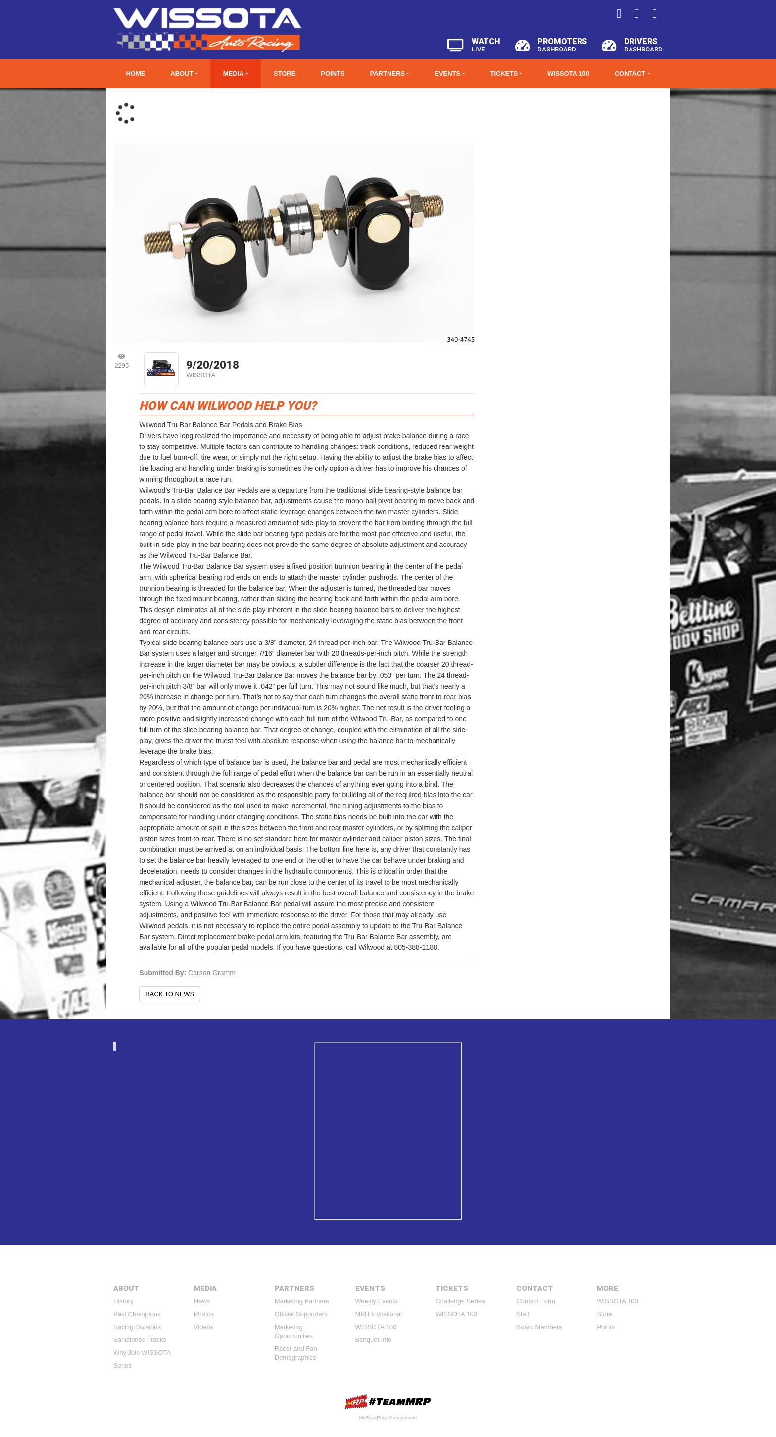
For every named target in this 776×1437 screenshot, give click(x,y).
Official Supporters (301, 1314)
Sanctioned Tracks (139, 1339)
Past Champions (136, 1314)
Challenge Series (460, 1301)
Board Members (539, 1327)
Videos (204, 1327)
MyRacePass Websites (388, 1401)
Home (135, 73)
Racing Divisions (137, 1327)
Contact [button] (630, 73)
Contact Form (535, 1301)
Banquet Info (373, 1339)
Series (122, 1365)
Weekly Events (376, 1301)
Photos (204, 1314)
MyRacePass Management (388, 1417)
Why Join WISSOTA (142, 1352)
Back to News (170, 994)
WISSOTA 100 (568, 73)
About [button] (181, 73)
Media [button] (233, 73)
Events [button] (447, 73)
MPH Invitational (378, 1314)
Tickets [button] (504, 73)
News (202, 1301)
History (123, 1301)
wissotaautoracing (205, 1046)
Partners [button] (387, 73)
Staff (523, 1314)
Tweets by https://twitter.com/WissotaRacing (576, 1046)
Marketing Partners (302, 1301)
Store (285, 73)
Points (332, 73)
